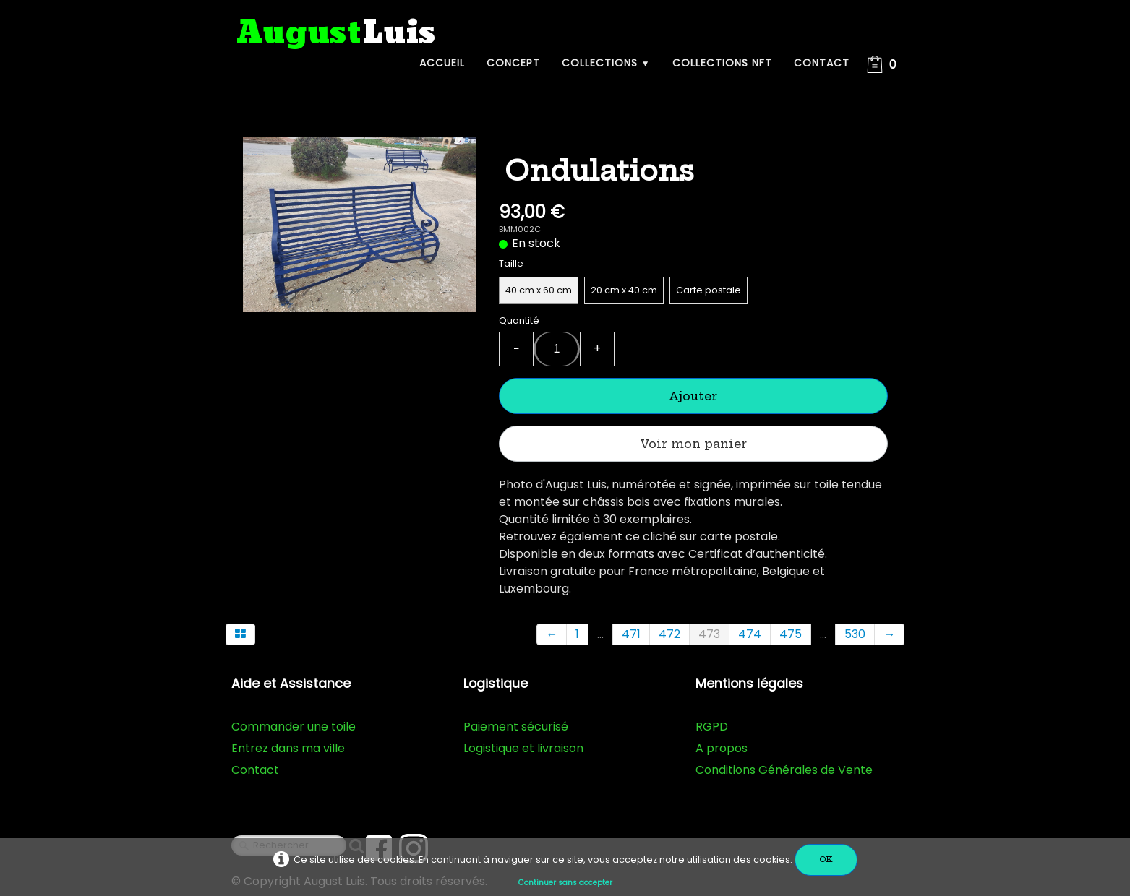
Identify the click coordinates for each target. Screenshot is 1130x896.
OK (826, 859)
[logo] (336, 33)
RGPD (711, 726)
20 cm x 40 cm (624, 290)
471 (631, 634)
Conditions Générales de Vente (784, 770)
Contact (821, 63)
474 (749, 634)
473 (709, 634)
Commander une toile (293, 726)
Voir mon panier (693, 443)
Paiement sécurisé (515, 726)
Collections (606, 63)
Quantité (519, 320)
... (600, 634)
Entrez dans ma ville (288, 748)
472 (669, 634)
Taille (511, 263)
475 (790, 634)
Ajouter (693, 396)
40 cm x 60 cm (538, 290)
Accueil (442, 63)
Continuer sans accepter (565, 882)
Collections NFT (722, 63)
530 (854, 634)
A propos (721, 748)
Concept (513, 63)
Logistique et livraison (523, 748)
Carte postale (708, 290)
